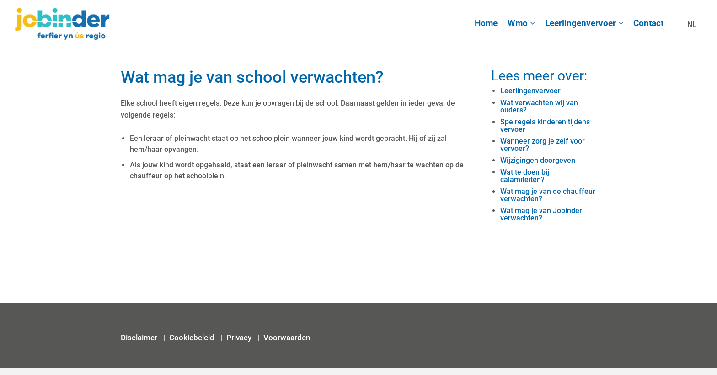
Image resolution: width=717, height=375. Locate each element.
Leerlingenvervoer (580, 23)
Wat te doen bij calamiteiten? (524, 176)
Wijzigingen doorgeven (537, 160)
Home (486, 23)
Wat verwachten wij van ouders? (539, 106)
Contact (648, 23)
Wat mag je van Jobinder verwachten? (541, 214)
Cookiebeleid (191, 337)
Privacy (239, 337)
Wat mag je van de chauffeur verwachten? (547, 195)
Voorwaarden (286, 337)
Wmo (518, 23)
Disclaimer (140, 337)
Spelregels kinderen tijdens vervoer (545, 126)
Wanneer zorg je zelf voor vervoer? (542, 145)
